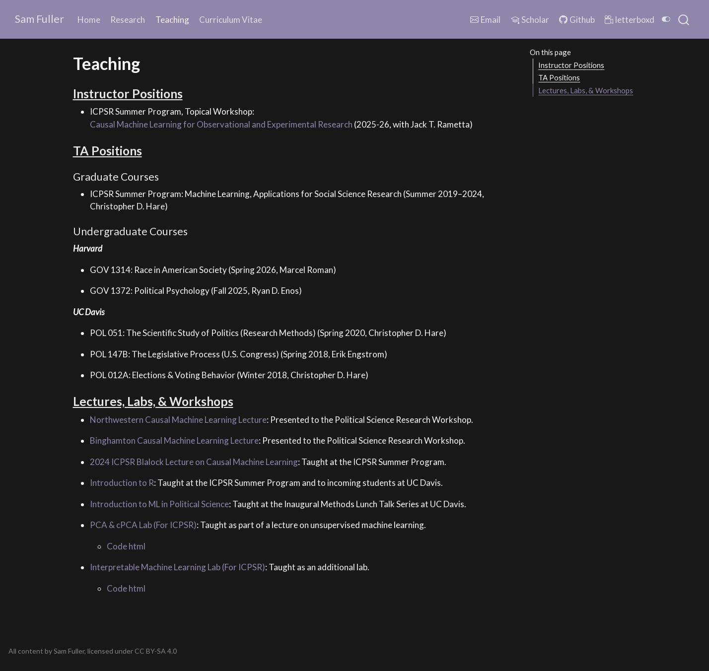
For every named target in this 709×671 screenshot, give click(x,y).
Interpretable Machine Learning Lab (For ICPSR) (177, 567)
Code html (126, 546)
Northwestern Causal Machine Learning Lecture (178, 419)
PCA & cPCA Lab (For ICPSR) (143, 525)
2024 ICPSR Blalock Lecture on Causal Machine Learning (194, 462)
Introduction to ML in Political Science (159, 504)
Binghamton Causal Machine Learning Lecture (174, 440)
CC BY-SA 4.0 (156, 651)
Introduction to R (122, 482)
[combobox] (684, 19)
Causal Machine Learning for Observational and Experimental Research (221, 124)
